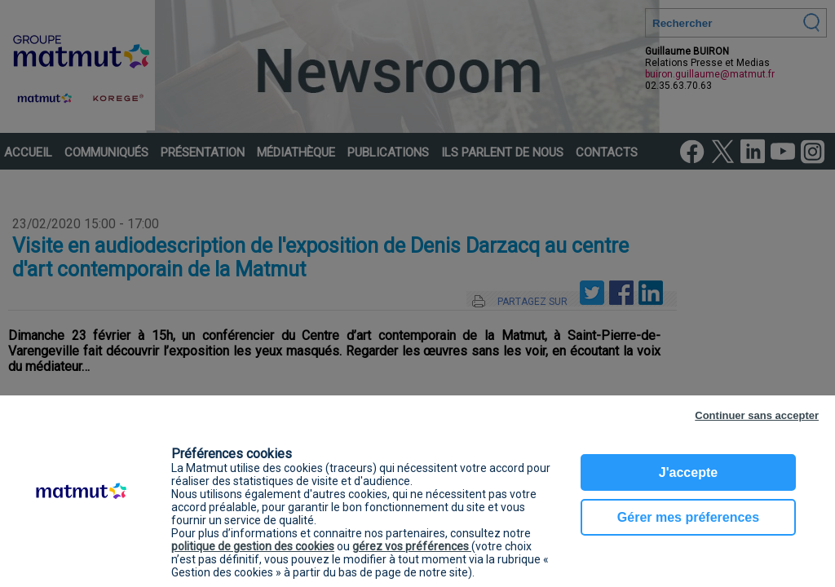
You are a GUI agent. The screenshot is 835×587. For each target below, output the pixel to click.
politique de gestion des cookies (252, 546)
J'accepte (688, 472)
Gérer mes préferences (688, 517)
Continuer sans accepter (757, 415)
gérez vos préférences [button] (411, 546)
